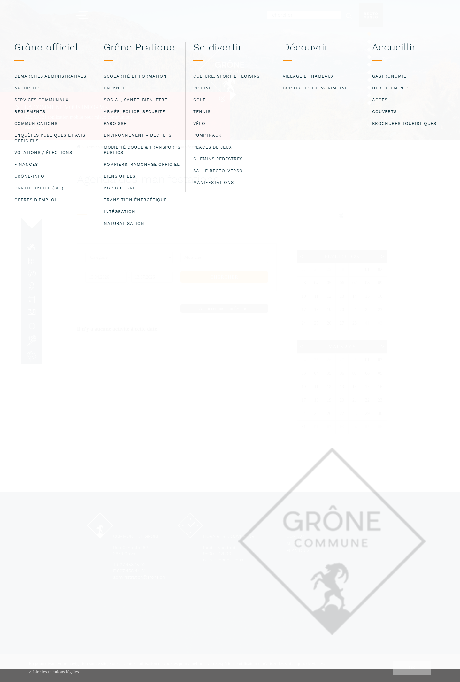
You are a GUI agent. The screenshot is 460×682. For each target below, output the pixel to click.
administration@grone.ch (139, 577)
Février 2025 (342, 256)
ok (412, 667)
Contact (296, 537)
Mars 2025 (342, 346)
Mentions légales (309, 544)
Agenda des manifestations (180, 147)
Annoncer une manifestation (224, 308)
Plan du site (301, 551)
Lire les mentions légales (56, 671)
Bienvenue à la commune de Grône (117, 147)
